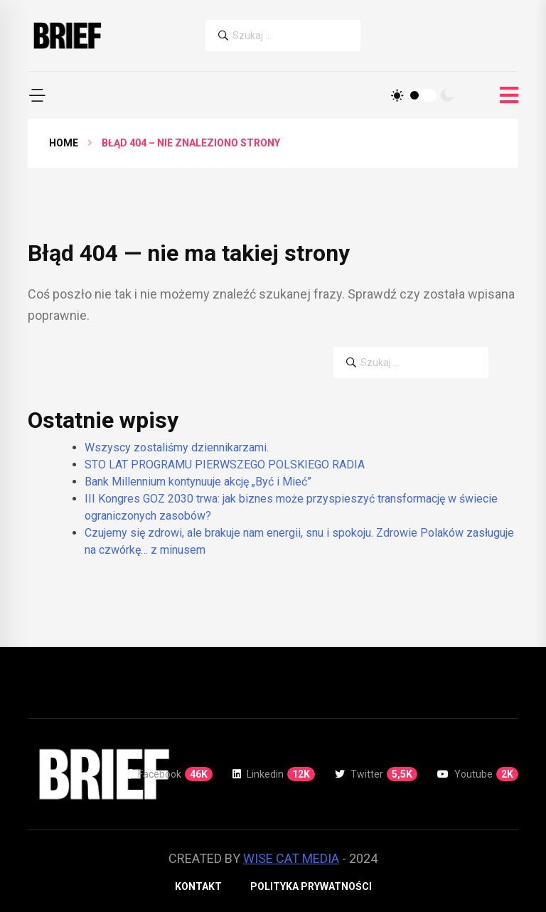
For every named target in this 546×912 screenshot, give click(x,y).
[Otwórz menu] (509, 96)
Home (63, 143)
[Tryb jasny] (397, 95)
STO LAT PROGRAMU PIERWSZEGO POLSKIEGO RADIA (225, 464)
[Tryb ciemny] (447, 95)
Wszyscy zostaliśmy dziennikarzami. (177, 447)
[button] (37, 95)
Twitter (376, 774)
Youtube (477, 774)
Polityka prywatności (311, 886)
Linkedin (273, 774)
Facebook (170, 774)
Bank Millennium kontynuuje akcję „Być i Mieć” (198, 481)
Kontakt (198, 886)
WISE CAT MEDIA (291, 858)
